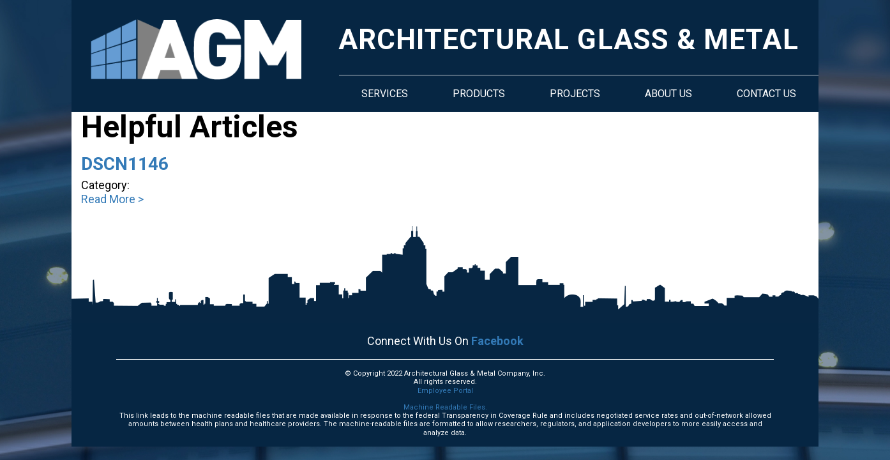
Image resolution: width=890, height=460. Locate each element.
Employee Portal (445, 391)
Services (384, 94)
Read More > (112, 199)
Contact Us (766, 94)
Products (479, 94)
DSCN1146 (125, 163)
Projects (575, 94)
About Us (668, 94)
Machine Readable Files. (445, 407)
